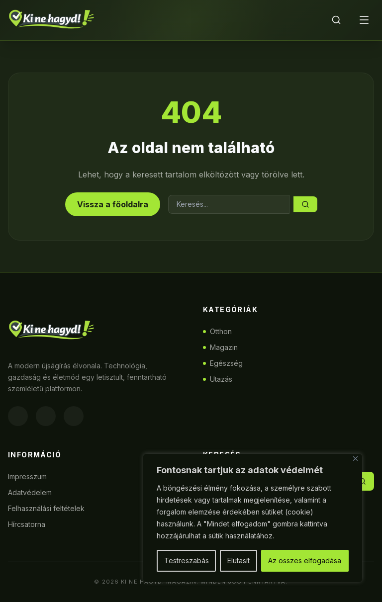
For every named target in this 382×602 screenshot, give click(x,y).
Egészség (223, 363)
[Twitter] (74, 416)
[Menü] (364, 20)
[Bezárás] (355, 458)
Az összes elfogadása (304, 560)
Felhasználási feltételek (46, 508)
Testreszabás (186, 560)
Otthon (217, 331)
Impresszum (27, 476)
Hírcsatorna (26, 524)
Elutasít (238, 560)
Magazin (220, 347)
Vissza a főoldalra (112, 204)
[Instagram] (46, 416)
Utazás (217, 379)
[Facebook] (18, 416)
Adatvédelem (30, 492)
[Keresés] (336, 20)
